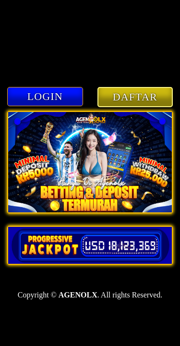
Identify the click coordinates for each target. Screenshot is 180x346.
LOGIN (45, 96)
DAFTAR (135, 97)
